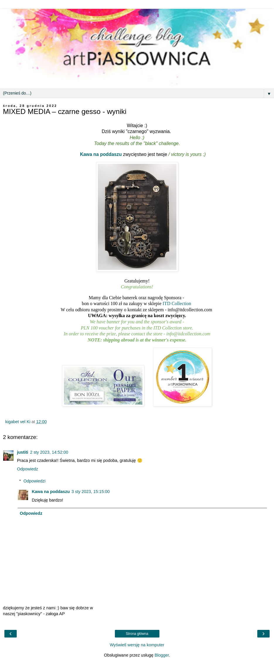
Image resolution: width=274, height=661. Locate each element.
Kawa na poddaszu (101, 154)
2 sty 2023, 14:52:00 (49, 452)
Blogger (161, 655)
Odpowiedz (27, 469)
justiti (22, 452)
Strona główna (137, 634)
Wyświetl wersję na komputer (137, 645)
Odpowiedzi (34, 481)
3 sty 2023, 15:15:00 (91, 491)
